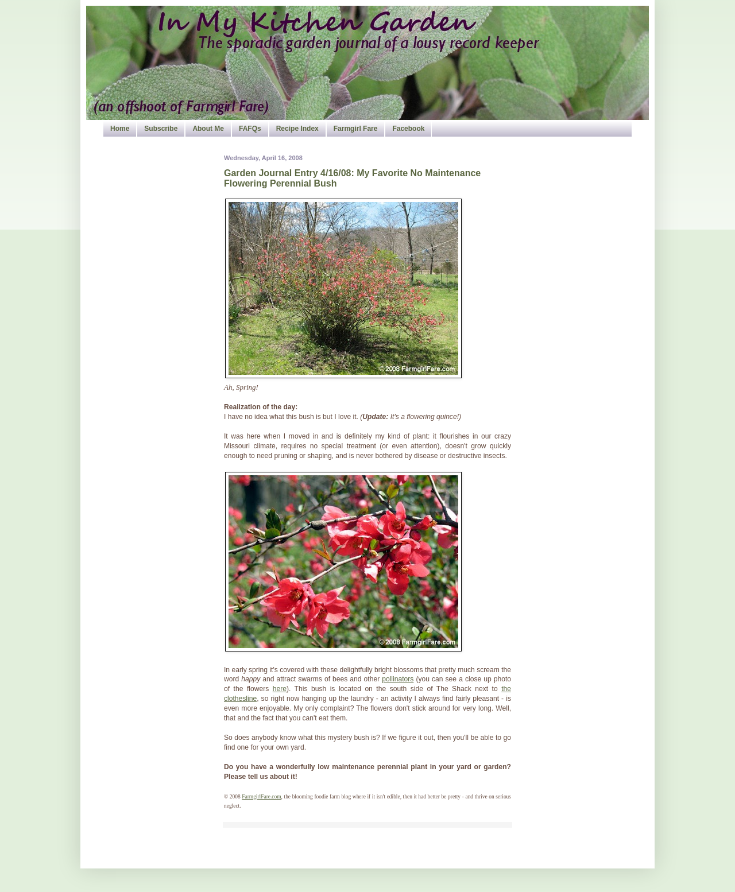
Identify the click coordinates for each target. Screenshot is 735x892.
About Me (208, 129)
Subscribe (160, 129)
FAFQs (250, 129)
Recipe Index (297, 129)
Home (119, 129)
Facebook (408, 129)
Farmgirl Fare (356, 129)
